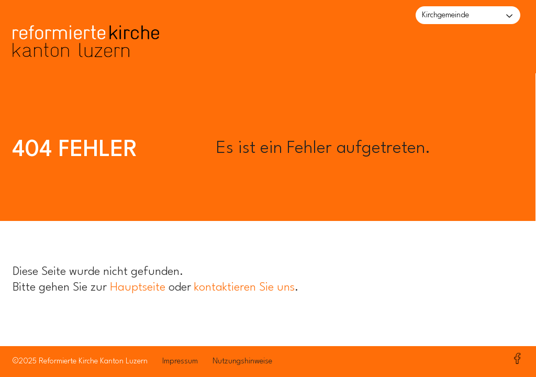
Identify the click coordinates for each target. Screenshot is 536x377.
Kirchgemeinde (445, 15)
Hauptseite (137, 287)
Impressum (180, 361)
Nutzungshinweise (242, 361)
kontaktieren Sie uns (244, 287)
